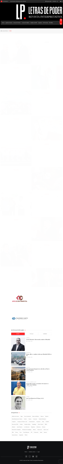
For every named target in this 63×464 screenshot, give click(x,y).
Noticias (28, 367)
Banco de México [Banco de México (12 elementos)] (35, 416)
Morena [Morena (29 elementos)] (43, 427)
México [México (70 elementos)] (34, 429)
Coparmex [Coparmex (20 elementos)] (38, 421)
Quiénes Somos (9, 22)
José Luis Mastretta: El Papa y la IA (35, 398)
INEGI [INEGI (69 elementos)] (46, 424)
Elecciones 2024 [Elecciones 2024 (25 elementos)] (15, 424)
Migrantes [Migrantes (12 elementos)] (33, 427)
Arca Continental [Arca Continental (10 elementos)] (27, 416)
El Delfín (51, 22)
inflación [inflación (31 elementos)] (13, 427)
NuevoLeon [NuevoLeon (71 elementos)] (40, 429)
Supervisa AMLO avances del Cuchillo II (47, 196)
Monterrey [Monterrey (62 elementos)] (39, 427)
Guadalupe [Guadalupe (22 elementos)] (34, 424)
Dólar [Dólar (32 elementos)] (43, 421)
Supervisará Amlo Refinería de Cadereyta (16, 273)
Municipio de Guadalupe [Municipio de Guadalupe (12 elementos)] (26, 429)
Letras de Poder (16, 22)
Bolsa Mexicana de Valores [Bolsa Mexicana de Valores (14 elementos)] (17, 419)
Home (26, 451)
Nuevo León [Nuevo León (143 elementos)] (46, 429)
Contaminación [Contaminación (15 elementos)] (32, 421)
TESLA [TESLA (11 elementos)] (26, 435)
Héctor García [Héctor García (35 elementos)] (40, 424)
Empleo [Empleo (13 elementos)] (21, 424)
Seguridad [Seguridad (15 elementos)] (21, 435)
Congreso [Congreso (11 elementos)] (14, 421)
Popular (31, 333)
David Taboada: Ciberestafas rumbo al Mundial (18, 1)
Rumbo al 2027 (34, 22)
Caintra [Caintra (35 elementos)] (25, 419)
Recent (17, 333)
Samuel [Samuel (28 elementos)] (45, 432)
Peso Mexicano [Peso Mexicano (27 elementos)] (26, 432)
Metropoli (28, 352)
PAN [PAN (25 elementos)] (13, 432)
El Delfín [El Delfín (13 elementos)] (47, 421)
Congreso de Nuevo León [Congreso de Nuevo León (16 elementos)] (22, 421)
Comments (53, 53)
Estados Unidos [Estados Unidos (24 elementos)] (27, 424)
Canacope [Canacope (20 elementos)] (35, 419)
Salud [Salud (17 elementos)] (41, 432)
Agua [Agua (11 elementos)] (22, 416)
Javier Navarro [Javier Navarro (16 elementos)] (19, 427)
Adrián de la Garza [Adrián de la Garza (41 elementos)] (15, 416)
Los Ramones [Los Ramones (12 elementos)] (26, 427)
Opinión (40, 22)
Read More (47, 56)
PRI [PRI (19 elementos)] (31, 432)
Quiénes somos (32, 451)
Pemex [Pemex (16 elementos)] (16, 432)
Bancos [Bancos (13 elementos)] (42, 416)
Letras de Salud (25, 22)
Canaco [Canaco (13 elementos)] (29, 419)
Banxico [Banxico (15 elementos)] (46, 416)
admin (40, 53)
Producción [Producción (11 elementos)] (36, 432)
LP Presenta (45, 22)
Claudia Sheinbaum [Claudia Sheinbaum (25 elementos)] (42, 419)
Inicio (3, 22)
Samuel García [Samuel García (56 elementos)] (14, 435)
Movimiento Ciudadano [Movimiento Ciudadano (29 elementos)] (16, 429)
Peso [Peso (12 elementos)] (21, 432)
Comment (45, 333)
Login (38, 451)
